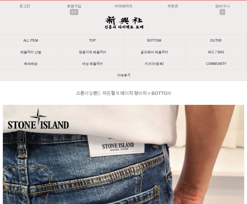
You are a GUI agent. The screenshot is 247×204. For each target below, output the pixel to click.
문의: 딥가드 (123, 147)
